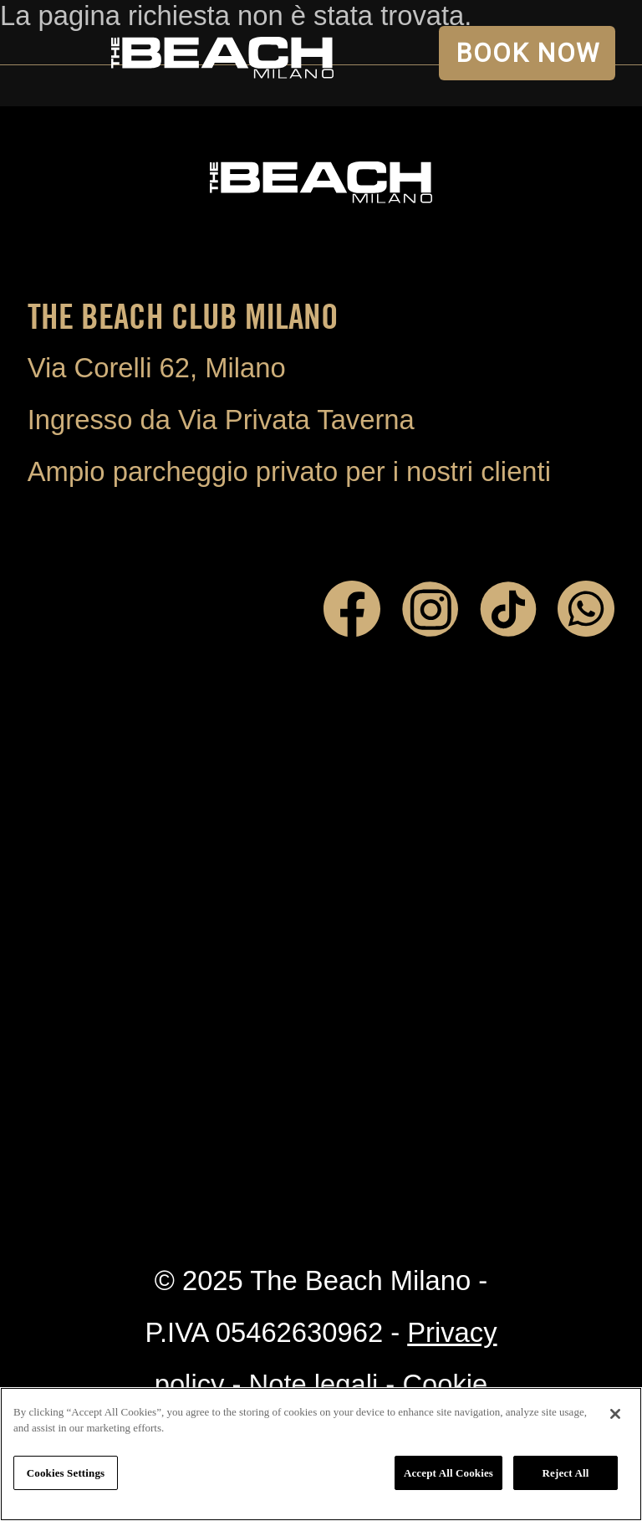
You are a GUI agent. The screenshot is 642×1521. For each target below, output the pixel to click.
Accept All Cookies (448, 1473)
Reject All (566, 1473)
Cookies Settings (65, 1473)
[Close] (615, 1414)
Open (53, 53)
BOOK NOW (527, 53)
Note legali (314, 1384)
